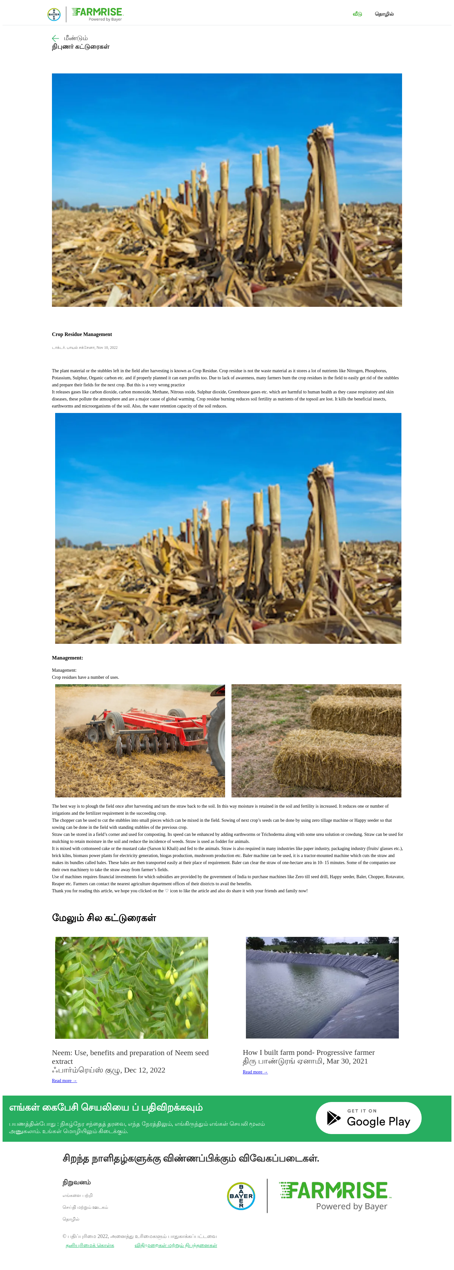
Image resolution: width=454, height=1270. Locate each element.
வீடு (357, 14)
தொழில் (384, 14)
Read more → (64, 1080)
